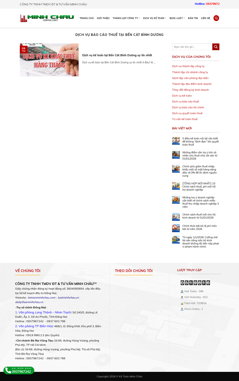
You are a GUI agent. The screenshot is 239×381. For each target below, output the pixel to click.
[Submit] (215, 46)
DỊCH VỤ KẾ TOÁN (154, 18)
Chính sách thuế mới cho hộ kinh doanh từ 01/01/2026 (199, 216)
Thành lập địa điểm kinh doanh (191, 84)
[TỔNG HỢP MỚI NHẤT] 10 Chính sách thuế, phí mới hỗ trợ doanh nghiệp (199, 186)
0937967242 (218, 4)
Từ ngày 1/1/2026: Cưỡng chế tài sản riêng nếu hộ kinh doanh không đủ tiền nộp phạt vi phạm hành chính (200, 242)
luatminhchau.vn (68, 297)
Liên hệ (205, 18)
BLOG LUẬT (177, 18)
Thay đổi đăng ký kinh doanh (190, 89)
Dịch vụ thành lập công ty (188, 66)
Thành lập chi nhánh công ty (190, 72)
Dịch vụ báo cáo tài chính (188, 107)
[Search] (216, 18)
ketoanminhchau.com (41, 297)
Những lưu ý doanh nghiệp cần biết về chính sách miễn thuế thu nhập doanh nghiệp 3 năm (200, 202)
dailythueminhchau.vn (29, 302)
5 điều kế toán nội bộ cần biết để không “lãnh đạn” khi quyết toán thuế (200, 141)
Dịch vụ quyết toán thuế (187, 113)
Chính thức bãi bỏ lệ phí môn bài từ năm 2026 (199, 227)
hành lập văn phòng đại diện (190, 78)
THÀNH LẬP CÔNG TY (126, 18)
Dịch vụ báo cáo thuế (185, 101)
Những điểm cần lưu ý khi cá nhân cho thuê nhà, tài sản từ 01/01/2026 (199, 155)
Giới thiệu (103, 18)
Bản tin (193, 18)
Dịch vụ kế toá (181, 95)
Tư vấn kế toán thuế (185, 119)
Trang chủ (87, 18)
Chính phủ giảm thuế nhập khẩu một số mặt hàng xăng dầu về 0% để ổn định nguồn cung (199, 171)
